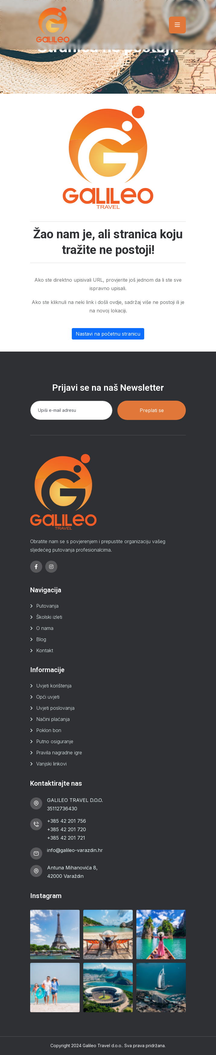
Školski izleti (49, 617)
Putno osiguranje (54, 741)
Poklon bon (48, 730)
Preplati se (152, 410)
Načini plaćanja (53, 719)
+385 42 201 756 (66, 821)
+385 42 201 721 (66, 838)
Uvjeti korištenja (53, 686)
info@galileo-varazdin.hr (75, 850)
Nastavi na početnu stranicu (108, 334)
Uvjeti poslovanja (55, 708)
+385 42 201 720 (66, 829)
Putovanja (47, 606)
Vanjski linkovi (51, 764)
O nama (44, 628)
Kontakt (44, 650)
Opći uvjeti (47, 697)
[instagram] (51, 567)
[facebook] (36, 567)
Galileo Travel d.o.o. (102, 1045)
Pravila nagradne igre (59, 753)
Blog (41, 639)
